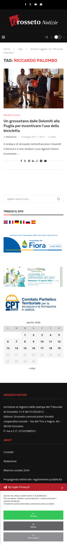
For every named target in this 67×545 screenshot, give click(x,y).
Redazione (11, 136)
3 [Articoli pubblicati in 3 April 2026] (42, 335)
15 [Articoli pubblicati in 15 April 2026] (24, 348)
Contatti (9, 452)
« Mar (32, 368)
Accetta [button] (33, 514)
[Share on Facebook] (21, 160)
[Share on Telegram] (41, 160)
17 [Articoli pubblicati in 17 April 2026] (42, 348)
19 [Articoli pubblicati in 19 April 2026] (59, 348)
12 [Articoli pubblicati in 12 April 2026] (59, 341)
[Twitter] (30, 4)
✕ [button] (62, 487)
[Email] (41, 4)
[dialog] (33, 514)
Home (7, 49)
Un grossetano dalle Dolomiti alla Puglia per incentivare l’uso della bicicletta (32, 126)
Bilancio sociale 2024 (16, 470)
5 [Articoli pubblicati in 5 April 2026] (59, 335)
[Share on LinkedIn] (33, 160)
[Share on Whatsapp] (37, 160)
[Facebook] (25, 4)
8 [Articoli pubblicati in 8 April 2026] (25, 341)
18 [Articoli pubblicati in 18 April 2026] (50, 348)
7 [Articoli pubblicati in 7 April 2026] (16, 341)
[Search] (47, 37)
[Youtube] (35, 4)
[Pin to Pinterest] (29, 160)
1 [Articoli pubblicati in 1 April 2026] (25, 335)
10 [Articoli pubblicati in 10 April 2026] (42, 341)
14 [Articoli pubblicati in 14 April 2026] (16, 348)
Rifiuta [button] (33, 525)
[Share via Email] (45, 160)
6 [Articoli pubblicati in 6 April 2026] (8, 341)
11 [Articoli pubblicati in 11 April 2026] (50, 341)
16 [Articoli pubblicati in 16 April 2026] (33, 348)
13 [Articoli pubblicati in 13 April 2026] (7, 348)
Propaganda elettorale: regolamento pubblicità (33, 479)
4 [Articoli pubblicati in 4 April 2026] (50, 335)
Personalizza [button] (33, 536)
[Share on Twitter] (25, 160)
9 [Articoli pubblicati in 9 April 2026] (33, 341)
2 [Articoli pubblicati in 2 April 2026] (33, 335)
